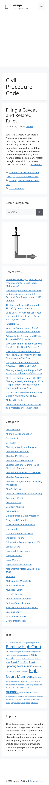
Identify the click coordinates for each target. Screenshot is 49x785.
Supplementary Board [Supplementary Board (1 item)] (18, 703)
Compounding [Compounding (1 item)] (36, 652)
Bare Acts (11, 442)
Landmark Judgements (18, 551)
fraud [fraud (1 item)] (13, 671)
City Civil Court (13, 489)
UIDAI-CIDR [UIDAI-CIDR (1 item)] (34, 703)
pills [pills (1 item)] (22, 696)
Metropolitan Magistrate (18, 580)
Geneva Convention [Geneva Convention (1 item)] (22, 671)
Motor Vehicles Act (15, 585)
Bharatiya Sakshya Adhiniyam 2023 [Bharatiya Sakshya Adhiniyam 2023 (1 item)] (27, 643)
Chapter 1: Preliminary (17, 451)
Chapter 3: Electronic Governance (23, 472)
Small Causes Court (16, 616)
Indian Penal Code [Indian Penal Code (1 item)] (35, 681)
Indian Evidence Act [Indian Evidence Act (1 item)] (21, 681)
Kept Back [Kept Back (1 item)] (28, 688)
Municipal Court (14, 589)
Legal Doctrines (14, 555)
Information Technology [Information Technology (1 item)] (25, 685)
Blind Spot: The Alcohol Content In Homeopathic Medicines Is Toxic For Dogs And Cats (23, 316)
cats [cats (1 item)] (7, 652)
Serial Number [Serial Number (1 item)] (31, 699)
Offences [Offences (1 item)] (9, 696)
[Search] (39, 212)
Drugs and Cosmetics (17, 520)
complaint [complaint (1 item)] (27, 652)
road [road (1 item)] (24, 699)
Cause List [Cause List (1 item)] (12, 652)
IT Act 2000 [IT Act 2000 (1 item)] (20, 688)
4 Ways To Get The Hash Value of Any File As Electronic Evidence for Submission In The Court (23, 355)
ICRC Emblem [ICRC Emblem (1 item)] (10, 681)
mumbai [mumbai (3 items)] (12, 692)
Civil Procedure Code (28, 180)
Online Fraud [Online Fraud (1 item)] (16, 696)
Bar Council (12, 438)
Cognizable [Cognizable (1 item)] (19, 652)
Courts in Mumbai (15, 506)
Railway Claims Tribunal (18, 603)
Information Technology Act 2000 (23, 542)
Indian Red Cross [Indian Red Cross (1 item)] (11, 685)
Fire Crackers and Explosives (20, 524)
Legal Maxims (13, 559)
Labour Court (13, 546)
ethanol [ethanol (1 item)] (35, 666)
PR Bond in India (14, 400)
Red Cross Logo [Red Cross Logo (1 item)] (17, 699)
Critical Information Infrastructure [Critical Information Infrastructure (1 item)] (17, 655)
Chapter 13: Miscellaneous (19, 460)
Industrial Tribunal (15, 537)
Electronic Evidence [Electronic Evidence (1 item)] (28, 659)
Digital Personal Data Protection (22, 515)
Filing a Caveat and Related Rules (21, 115)
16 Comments (16, 188)
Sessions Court (13, 611)
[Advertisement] (24, 42)
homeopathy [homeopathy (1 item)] (36, 677)
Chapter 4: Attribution (17, 476)
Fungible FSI (12, 323)
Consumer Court (14, 497)
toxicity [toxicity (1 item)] (28, 703)
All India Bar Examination (19, 433)
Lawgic (17, 5)
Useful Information (16, 620)
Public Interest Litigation (18, 598)
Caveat (12, 180)
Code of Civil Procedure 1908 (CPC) (24, 493)
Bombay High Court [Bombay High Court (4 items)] (23, 646)
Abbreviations (13, 429)
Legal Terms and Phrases (25, 176)
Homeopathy (12, 528)
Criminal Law (12, 511)
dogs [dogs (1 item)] (15, 659)
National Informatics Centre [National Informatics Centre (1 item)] (28, 692)
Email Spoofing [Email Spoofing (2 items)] (19, 662)
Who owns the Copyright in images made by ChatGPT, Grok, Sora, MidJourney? (24, 283)
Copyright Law (13, 502)
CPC (8, 184)
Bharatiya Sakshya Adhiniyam (21, 447)
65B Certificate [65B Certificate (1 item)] (10, 643)
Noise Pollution (14, 594)
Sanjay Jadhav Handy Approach (22, 607)
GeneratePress (36, 781)
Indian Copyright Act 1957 (19, 533)
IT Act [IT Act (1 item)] (15, 688)
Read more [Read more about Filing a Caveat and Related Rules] (36, 164)
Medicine (10, 576)
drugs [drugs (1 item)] (19, 659)
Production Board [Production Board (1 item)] (30, 696)
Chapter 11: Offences (17, 455)
